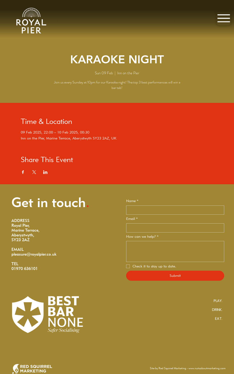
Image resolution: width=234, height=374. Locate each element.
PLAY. (218, 300)
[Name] (173, 210)
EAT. (218, 318)
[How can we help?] (175, 251)
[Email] (173, 228)
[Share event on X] (34, 172)
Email (132, 218)
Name (132, 200)
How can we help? (142, 236)
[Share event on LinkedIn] (45, 172)
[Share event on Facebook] (23, 172)
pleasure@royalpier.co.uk (33, 254)
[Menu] (224, 18)
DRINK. (217, 309)
